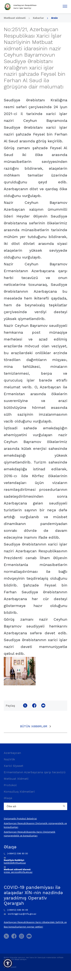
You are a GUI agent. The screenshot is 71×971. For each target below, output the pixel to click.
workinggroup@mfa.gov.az (20, 914)
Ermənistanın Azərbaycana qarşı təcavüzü (35, 772)
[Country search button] (64, 806)
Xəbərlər (38, 17)
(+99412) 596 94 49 (16, 910)
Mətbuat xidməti (15, 17)
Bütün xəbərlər (33, 726)
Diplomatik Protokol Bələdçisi (20, 818)
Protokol (10, 785)
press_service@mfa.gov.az (18, 872)
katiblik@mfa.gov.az (15, 862)
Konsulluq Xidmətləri (19, 791)
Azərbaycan (12, 753)
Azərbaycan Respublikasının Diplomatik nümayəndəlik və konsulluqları (35, 825)
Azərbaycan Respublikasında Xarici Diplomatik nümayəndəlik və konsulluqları (29, 834)
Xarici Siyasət (13, 766)
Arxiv (54, 17)
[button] (8, 963)
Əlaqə (8, 798)
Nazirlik (9, 759)
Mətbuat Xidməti (16, 778)
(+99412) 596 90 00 (16, 853)
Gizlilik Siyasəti (10, 967)
